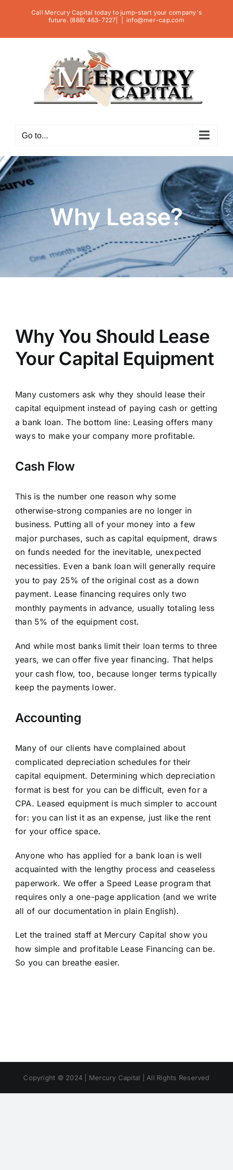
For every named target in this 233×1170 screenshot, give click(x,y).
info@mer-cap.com (155, 20)
